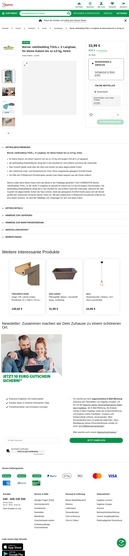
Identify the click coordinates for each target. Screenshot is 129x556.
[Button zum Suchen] (68, 13)
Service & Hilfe (41, 494)
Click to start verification (28, 451)
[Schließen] (125, 20)
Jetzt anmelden (96, 440)
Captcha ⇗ (39, 454)
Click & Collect (72, 520)
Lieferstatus (71, 508)
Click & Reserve (73, 516)
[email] (32, 440)
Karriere (100, 508)
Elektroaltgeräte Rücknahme (109, 520)
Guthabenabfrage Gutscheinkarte (42, 526)
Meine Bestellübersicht (76, 500)
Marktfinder (39, 516)
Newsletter (39, 512)
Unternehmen (103, 494)
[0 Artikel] (118, 115)
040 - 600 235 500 (14, 499)
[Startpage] (7, 5)
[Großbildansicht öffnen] (49, 88)
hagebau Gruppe (104, 504)
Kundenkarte (103, 51)
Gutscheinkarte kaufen (44, 520)
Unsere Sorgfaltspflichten (108, 516)
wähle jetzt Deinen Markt (75, 20)
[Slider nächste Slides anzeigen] (8, 132)
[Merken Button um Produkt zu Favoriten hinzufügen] (90, 114)
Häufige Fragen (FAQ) (44, 500)
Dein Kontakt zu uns (12, 508)
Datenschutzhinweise (106, 432)
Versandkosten (72, 512)
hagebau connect (104, 500)
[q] (43, 13)
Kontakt (7, 494)
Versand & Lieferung (75, 494)
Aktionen (121, 13)
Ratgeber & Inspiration (86, 13)
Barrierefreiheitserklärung (108, 512)
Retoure (69, 504)
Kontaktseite (39, 508)
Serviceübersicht (41, 504)
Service (108, 13)
